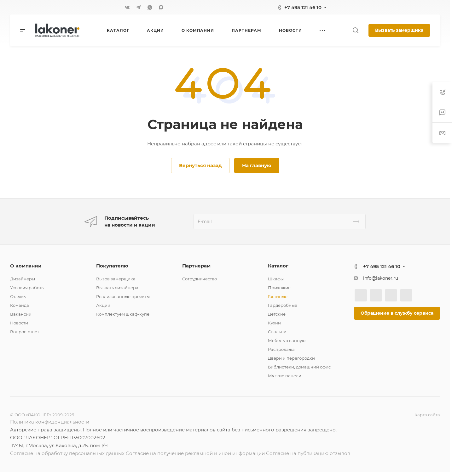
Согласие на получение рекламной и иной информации (195, 453)
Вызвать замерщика (399, 30)
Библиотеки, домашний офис (299, 366)
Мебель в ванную (286, 340)
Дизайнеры (22, 278)
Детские (277, 314)
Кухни (274, 322)
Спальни (277, 331)
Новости (19, 322)
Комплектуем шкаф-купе (122, 314)
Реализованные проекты (123, 296)
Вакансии (21, 314)
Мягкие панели (284, 375)
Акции (103, 305)
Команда (19, 305)
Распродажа (281, 349)
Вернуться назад (200, 165)
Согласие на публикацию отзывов (308, 453)
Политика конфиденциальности (49, 422)
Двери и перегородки (291, 358)
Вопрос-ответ (24, 331)
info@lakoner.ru (380, 278)
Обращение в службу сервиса (397, 313)
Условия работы (27, 287)
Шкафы (276, 278)
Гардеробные (282, 305)
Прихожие (279, 287)
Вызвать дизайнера (117, 287)
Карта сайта (427, 414)
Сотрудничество (199, 278)
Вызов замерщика (116, 278)
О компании (26, 266)
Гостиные (277, 296)
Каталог (278, 266)
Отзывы (18, 296)
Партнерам (196, 266)
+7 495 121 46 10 (303, 7)
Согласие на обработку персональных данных (67, 453)
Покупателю (112, 266)
